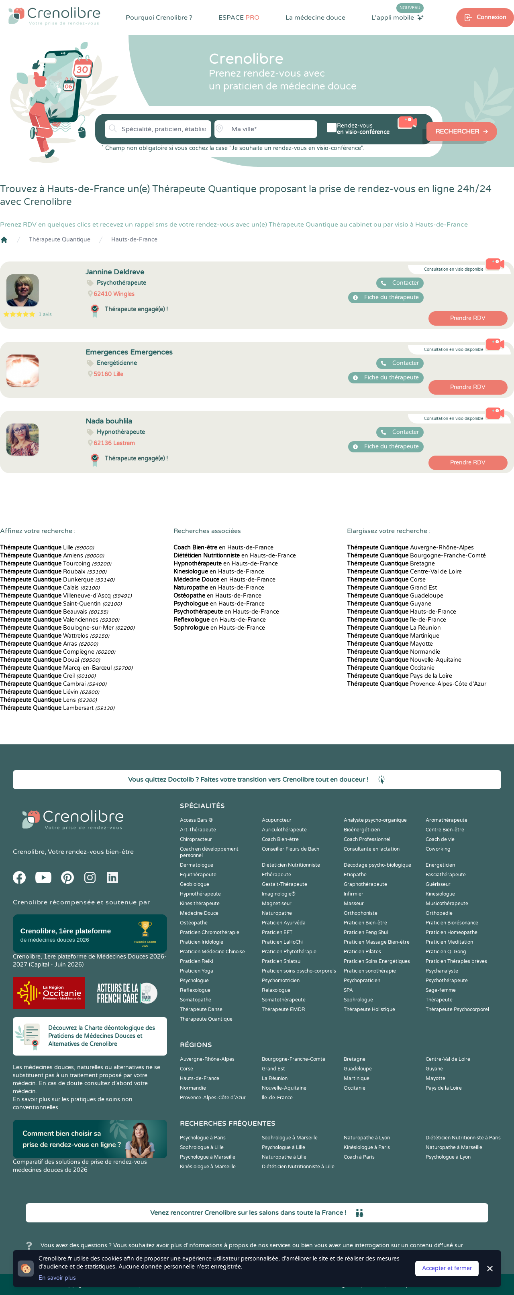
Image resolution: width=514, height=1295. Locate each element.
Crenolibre (29, 852)
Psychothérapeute (447, 980)
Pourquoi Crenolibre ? (159, 18)
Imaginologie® (279, 894)
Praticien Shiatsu (281, 961)
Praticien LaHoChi (282, 942)
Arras (49, 643)
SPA (348, 990)
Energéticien (440, 865)
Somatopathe (195, 1000)
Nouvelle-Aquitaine (404, 660)
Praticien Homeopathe (451, 932)
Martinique (393, 635)
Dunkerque (57, 579)
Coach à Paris (359, 1157)
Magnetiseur (277, 903)
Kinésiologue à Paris (367, 1147)
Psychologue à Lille (283, 1147)
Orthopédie (439, 913)
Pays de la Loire (399, 676)
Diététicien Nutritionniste (291, 865)
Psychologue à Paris (203, 1138)
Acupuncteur (277, 820)
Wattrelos (54, 635)
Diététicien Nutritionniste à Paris (463, 1138)
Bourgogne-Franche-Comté (416, 555)
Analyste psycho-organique (375, 820)
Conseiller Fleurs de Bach (290, 849)
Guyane (389, 603)
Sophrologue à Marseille (290, 1138)
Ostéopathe (194, 923)
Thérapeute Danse (201, 1009)
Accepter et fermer (447, 1268)
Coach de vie (440, 839)
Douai (50, 660)
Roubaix (53, 571)
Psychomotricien (281, 980)
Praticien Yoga (196, 971)
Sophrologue (358, 1000)
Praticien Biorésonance (452, 923)
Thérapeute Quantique (59, 239)
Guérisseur (438, 884)
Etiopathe (355, 875)
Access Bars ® (196, 820)
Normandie (393, 652)
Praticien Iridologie (201, 942)
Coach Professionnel (367, 839)
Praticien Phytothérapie (289, 952)
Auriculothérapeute (284, 830)
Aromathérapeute (446, 820)
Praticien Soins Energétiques (377, 961)
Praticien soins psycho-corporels (299, 971)
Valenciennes (59, 619)
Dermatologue (196, 865)
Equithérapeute (198, 875)
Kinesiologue (440, 894)
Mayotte (390, 643)
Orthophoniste (360, 913)
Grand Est (392, 587)
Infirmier (353, 894)
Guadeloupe (395, 595)
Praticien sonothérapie (370, 971)
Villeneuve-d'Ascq (66, 595)
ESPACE (238, 18)
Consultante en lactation (372, 849)
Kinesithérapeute (200, 903)
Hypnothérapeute (200, 894)
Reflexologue (195, 990)
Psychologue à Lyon (448, 1157)
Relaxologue (276, 990)
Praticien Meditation (449, 942)
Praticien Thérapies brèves (456, 961)
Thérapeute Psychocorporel (457, 1009)
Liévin (49, 692)
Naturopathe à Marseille (454, 1147)
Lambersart (57, 708)
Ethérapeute (276, 875)
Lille (47, 547)
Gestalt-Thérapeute (284, 884)
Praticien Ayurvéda (284, 923)
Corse (386, 579)
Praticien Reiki (196, 961)
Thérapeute (439, 1000)
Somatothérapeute (284, 1000)
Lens (48, 700)
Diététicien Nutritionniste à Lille (298, 1166)
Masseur (354, 903)
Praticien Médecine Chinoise (212, 952)
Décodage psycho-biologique (377, 865)
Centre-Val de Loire (404, 571)
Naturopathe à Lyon (367, 1138)
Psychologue (194, 980)
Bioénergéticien (362, 830)
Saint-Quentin (61, 603)
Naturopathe (277, 913)
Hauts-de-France (134, 239)
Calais (50, 587)
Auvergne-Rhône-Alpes (410, 547)
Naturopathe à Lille (284, 1157)
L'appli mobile (397, 17)
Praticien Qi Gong (446, 952)
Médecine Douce (199, 913)
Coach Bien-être (280, 839)
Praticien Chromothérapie (209, 932)
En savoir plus (57, 1278)
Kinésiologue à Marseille (208, 1166)
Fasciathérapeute (446, 875)
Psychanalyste (442, 971)
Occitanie (390, 668)
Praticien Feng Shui (366, 932)
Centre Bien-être (445, 830)
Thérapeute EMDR (283, 1009)
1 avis (45, 314)
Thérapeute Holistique (369, 1009)
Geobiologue (194, 884)
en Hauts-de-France (223, 547)
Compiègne (57, 652)
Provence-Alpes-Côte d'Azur (416, 684)
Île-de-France (396, 619)
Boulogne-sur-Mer (67, 627)
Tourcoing (55, 563)
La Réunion (394, 627)
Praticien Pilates (362, 952)
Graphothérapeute (365, 884)
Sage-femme (441, 990)
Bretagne (391, 563)
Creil (48, 676)
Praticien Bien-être (365, 923)
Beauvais (54, 611)
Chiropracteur (196, 839)
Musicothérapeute (447, 903)
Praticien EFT (277, 932)
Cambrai (53, 684)
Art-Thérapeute (198, 830)
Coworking (438, 849)
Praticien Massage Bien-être (377, 942)
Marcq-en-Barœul (66, 668)
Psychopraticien (362, 980)
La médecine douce (315, 18)
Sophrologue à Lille (202, 1147)
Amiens (52, 555)
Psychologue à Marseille (207, 1157)
